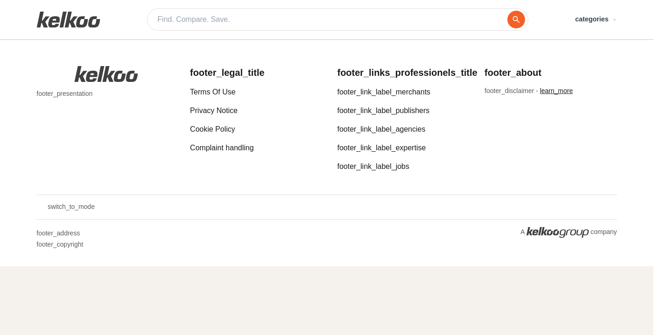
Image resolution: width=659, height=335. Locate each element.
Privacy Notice (214, 110)
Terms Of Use (213, 92)
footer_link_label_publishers (383, 110)
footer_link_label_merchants (383, 92)
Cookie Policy (212, 129)
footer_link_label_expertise (381, 148)
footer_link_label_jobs (373, 166)
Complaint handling (222, 148)
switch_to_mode (66, 207)
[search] (516, 19)
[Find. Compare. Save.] (332, 19)
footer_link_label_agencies (381, 129)
